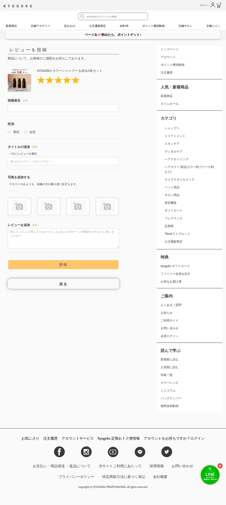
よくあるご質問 (171, 305)
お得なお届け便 (171, 281)
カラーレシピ (170, 383)
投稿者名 (14, 100)
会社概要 (160, 477)
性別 (11, 124)
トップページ (170, 49)
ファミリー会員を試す (175, 274)
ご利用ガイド (170, 320)
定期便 (169, 226)
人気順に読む (170, 367)
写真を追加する (19, 177)
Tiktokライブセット (177, 234)
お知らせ (167, 313)
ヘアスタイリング (176, 159)
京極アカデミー (40, 26)
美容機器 (171, 203)
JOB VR (124, 26)
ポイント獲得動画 (153, 26)
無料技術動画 (170, 406)
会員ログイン (170, 336)
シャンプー (172, 128)
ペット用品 (172, 187)
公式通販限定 (97, 26)
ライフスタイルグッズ (179, 179)
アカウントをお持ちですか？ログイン (174, 438)
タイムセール (170, 104)
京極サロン (185, 26)
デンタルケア (174, 151)
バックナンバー (171, 398)
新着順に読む (170, 359)
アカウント (168, 57)
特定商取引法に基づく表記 (123, 477)
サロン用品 (172, 195)
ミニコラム (168, 390)
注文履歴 (167, 72)
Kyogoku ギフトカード (175, 266)
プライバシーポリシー (76, 477)
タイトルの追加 (19, 147)
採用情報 (157, 466)
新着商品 (11, 26)
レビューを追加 (19, 224)
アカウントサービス (78, 438)
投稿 (63, 264)
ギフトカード (174, 210)
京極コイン (213, 26)
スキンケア (172, 144)
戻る (63, 283)
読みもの (69, 26)
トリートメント (175, 136)
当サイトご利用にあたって (120, 466)
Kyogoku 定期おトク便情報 (119, 438)
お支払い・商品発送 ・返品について (62, 466)
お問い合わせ (170, 328)
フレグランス (174, 218)
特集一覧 (167, 375)
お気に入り (30, 438)
